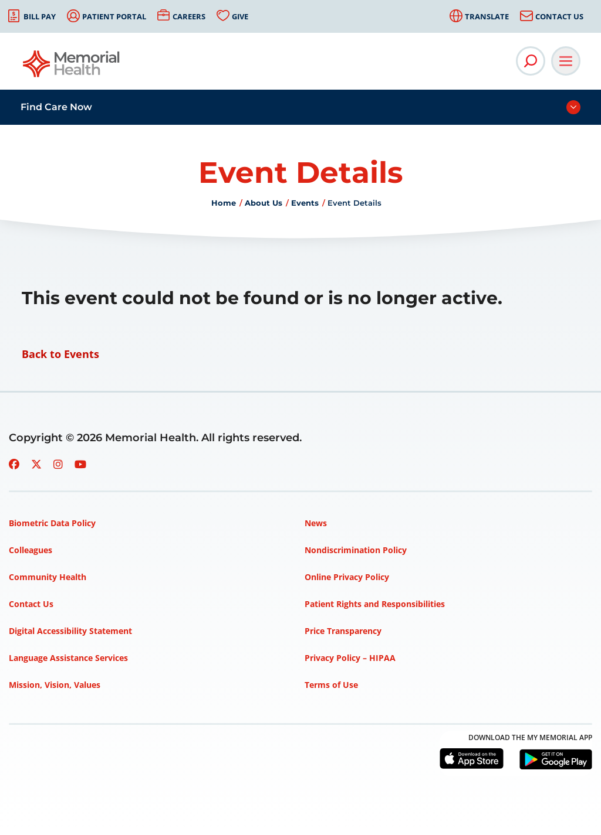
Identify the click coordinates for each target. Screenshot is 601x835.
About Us (263, 202)
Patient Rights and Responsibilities (375, 603)
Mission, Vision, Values (54, 684)
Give (240, 16)
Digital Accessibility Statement (70, 630)
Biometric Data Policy (52, 523)
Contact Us (559, 16)
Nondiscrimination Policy (356, 549)
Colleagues (30, 549)
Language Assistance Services (68, 657)
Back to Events (60, 354)
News (316, 523)
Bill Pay (39, 16)
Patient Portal (114, 16)
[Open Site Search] (530, 61)
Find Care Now (56, 107)
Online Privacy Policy (347, 576)
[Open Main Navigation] (565, 61)
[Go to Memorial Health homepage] (72, 68)
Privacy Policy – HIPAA (350, 657)
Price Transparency (343, 630)
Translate (487, 16)
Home (223, 202)
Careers (189, 16)
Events (305, 202)
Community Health (47, 576)
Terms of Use (331, 684)
